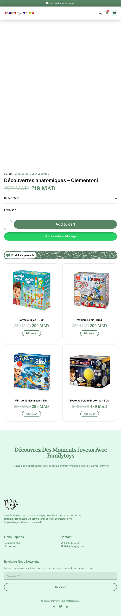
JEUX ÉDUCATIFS (40, 174)
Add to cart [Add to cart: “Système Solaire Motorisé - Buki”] (90, 413)
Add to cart (65, 224)
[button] (114, 13)
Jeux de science (23, 174)
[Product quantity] (8, 225)
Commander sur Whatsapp (62, 236)
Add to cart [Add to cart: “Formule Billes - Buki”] (31, 333)
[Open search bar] (100, 13)
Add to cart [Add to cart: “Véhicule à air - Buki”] (90, 333)
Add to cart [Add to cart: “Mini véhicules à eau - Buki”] (31, 413)
